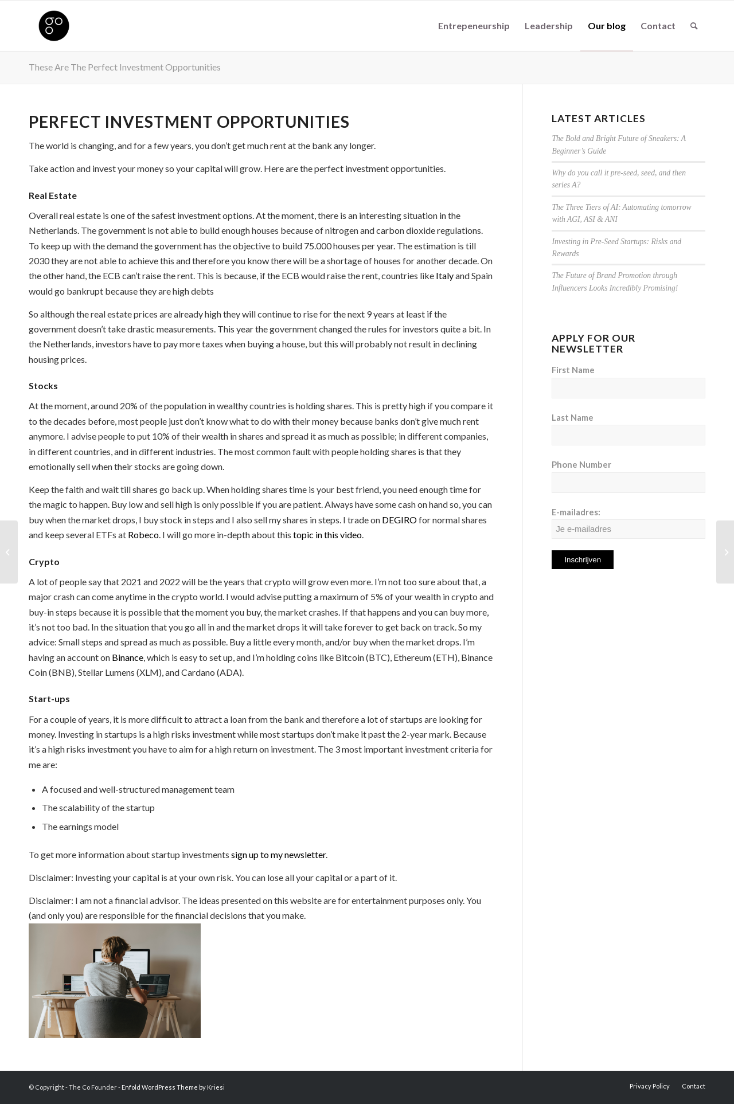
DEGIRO (399, 519)
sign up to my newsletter (278, 854)
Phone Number (581, 464)
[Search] (694, 26)
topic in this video (327, 534)
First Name (573, 370)
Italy (445, 275)
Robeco (143, 534)
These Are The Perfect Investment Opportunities (125, 66)
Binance (127, 657)
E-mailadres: (628, 523)
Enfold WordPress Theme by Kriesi (173, 1087)
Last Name (573, 417)
